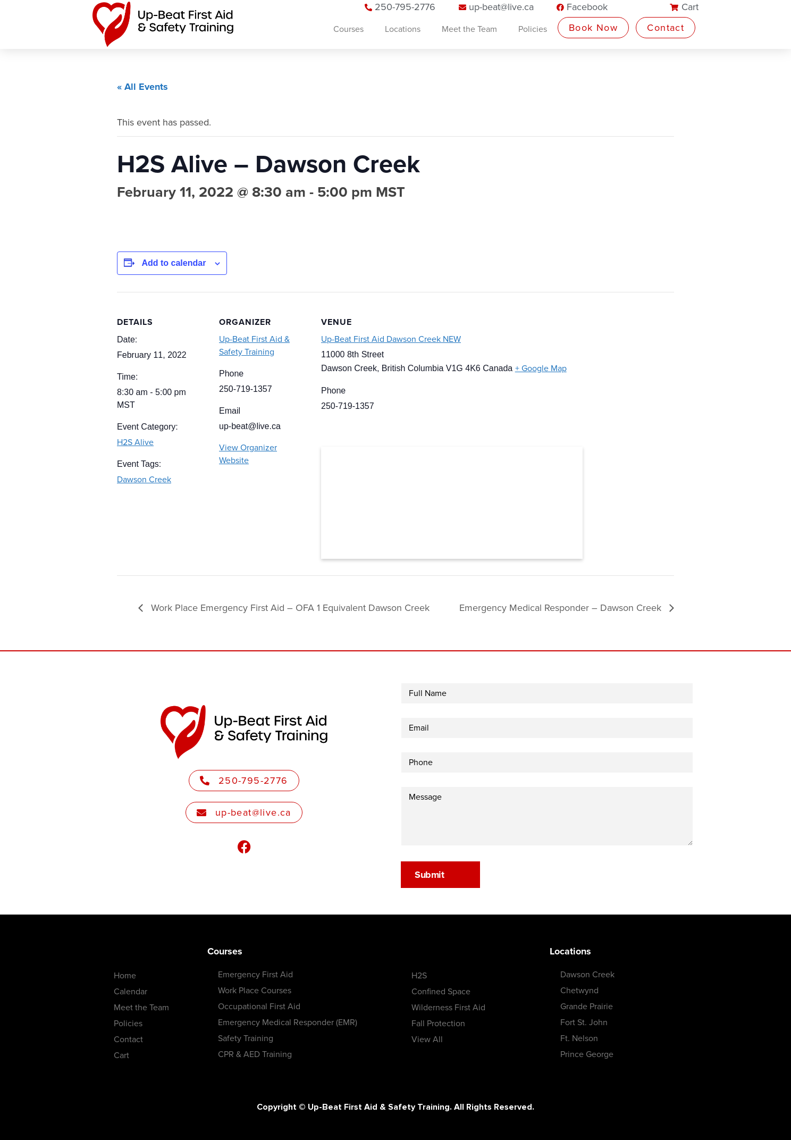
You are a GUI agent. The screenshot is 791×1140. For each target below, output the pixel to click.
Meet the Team (469, 29)
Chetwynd (579, 990)
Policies (532, 29)
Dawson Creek (144, 479)
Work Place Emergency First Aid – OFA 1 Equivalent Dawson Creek (289, 608)
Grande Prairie (586, 1006)
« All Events (142, 87)
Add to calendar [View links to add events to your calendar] (173, 262)
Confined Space (440, 991)
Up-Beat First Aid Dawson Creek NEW (391, 339)
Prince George (586, 1054)
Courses (348, 29)
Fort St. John (584, 1022)
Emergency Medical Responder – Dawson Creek (561, 608)
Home (125, 975)
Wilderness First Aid (448, 1007)
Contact (128, 1039)
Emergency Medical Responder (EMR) (287, 1022)
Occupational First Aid (259, 1006)
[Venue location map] (452, 503)
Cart (121, 1055)
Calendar (130, 991)
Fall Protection (438, 1023)
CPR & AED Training (255, 1054)
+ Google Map (541, 368)
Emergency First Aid (255, 974)
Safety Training (245, 1038)
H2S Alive (135, 442)
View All (427, 1039)
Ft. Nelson (579, 1038)
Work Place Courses (254, 990)
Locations (402, 29)
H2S (419, 975)
